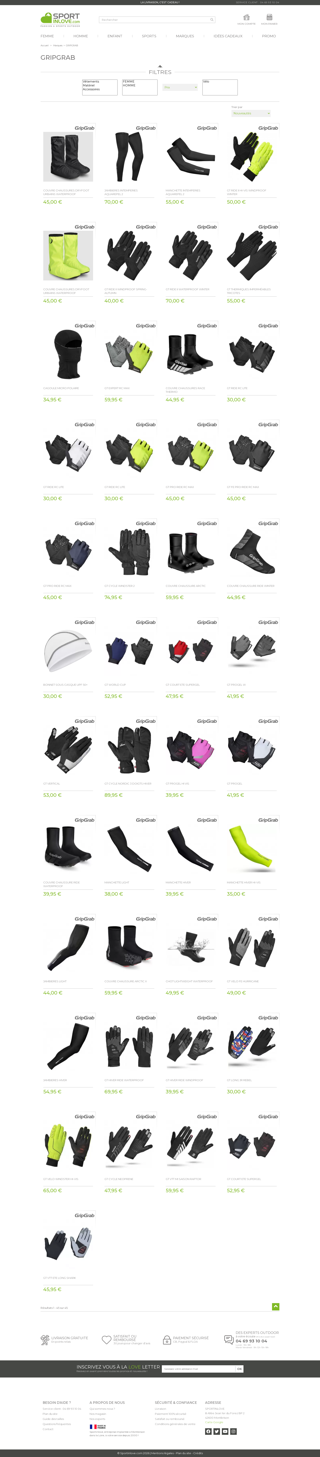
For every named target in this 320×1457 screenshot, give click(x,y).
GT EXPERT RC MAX (117, 388)
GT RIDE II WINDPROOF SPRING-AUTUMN (125, 291)
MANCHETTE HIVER (178, 882)
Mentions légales (162, 1453)
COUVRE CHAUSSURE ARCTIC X (125, 981)
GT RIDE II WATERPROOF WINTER (187, 289)
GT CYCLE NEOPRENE (118, 1179)
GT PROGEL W (236, 684)
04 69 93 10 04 (251, 1341)
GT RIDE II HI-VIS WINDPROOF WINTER (246, 192)
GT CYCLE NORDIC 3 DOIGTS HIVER (127, 783)
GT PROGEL (234, 783)
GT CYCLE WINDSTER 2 (119, 585)
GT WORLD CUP (115, 684)
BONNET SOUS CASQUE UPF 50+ (65, 684)
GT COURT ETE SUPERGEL (183, 684)
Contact (48, 1429)
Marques (57, 45)
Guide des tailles (53, 1419)
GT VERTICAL (51, 783)
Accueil (45, 45)
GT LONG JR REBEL (239, 1080)
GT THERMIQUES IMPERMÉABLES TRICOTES (249, 291)
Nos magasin (98, 1413)
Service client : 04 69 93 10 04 (62, 1408)
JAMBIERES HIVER (55, 1080)
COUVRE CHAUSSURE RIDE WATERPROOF (61, 884)
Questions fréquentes (57, 1424)
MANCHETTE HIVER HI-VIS (244, 882)
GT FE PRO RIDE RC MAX (243, 487)
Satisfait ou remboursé (169, 1419)
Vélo (220, 82)
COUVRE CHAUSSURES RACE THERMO (185, 389)
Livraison (160, 1408)
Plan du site (50, 1413)
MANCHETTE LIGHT (116, 882)
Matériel (99, 85)
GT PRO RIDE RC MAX (180, 487)
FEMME (139, 82)
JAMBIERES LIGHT (55, 981)
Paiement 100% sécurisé (170, 1413)
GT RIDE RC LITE (237, 388)
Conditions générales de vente (175, 1424)
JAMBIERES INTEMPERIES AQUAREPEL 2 (121, 192)
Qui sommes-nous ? (102, 1408)
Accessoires (99, 89)
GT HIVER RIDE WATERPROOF (124, 1080)
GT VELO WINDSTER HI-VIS (60, 1179)
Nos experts (97, 1419)
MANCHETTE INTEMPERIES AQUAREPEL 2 (183, 192)
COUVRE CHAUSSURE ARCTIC (186, 585)
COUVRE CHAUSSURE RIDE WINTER (250, 585)
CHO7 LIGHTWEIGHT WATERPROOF (189, 981)
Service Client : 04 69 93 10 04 (257, 2)
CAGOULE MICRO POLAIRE (61, 388)
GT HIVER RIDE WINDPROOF (184, 1080)
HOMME (139, 85)
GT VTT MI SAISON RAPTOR (183, 1179)
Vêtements (99, 82)
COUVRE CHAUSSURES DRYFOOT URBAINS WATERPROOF (66, 192)
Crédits (198, 1453)
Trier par (236, 107)
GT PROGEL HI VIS (177, 783)
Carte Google (214, 1422)
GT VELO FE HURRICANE (243, 981)
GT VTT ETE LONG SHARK (59, 1277)
